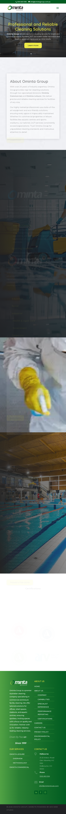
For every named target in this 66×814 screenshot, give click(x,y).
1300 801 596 (45, 776)
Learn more (33, 45)
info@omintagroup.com (49, 786)
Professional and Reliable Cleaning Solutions (33, 27)
